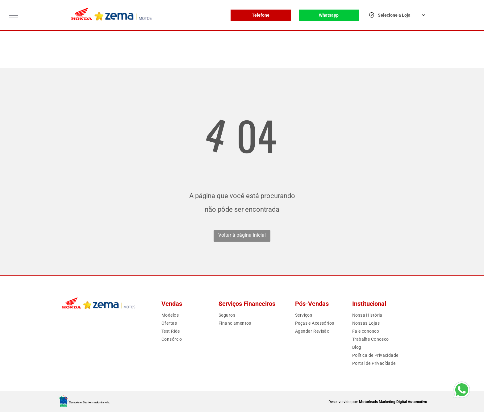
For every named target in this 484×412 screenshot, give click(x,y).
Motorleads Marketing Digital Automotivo (393, 402)
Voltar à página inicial (242, 235)
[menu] (14, 15)
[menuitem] (183, 315)
